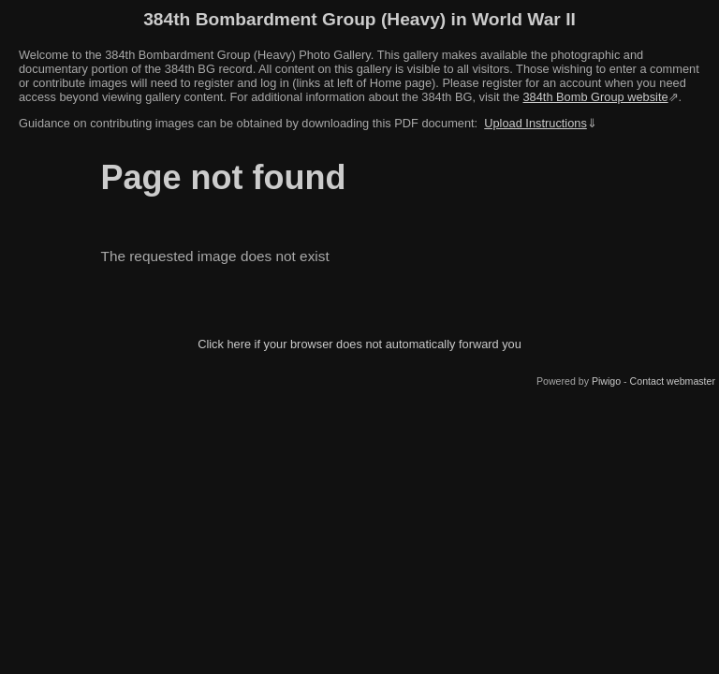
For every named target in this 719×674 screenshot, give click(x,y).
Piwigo (606, 381)
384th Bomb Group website (595, 97)
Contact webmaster (672, 381)
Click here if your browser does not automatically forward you (359, 344)
